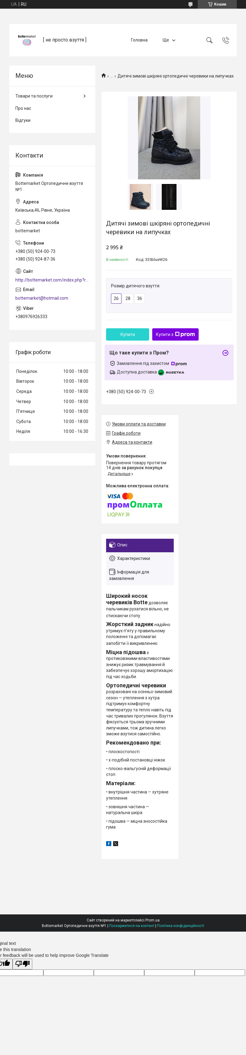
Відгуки (22, 120)
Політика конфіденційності (180, 926)
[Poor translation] (22, 964)
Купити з (175, 334)
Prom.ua (152, 920)
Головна (139, 40)
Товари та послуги (34, 96)
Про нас (23, 108)
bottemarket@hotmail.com (41, 298)
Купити (128, 334)
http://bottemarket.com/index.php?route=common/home (52, 280)
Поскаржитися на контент (131, 926)
